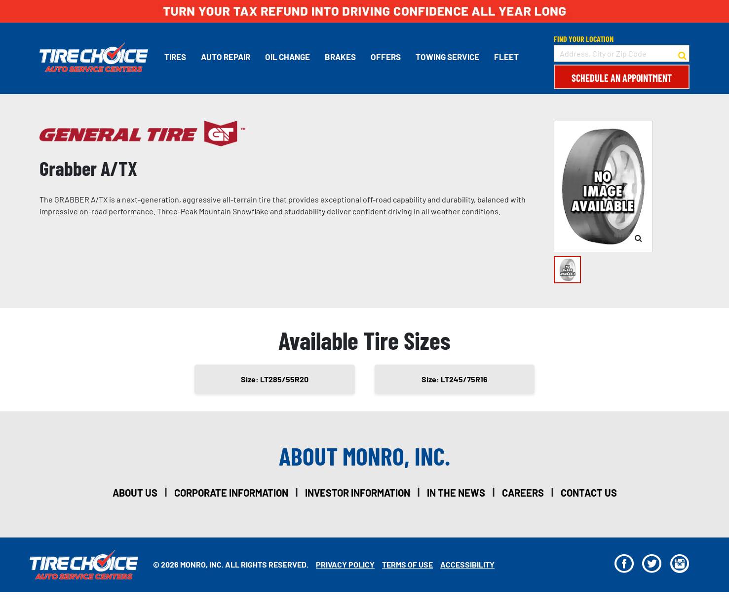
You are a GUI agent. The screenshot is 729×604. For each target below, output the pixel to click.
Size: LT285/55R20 (274, 379)
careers (523, 493)
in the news (456, 493)
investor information (357, 493)
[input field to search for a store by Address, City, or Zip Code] (622, 53)
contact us (589, 493)
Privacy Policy (345, 564)
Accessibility (467, 564)
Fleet (506, 57)
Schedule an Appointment (622, 78)
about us (135, 493)
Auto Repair (225, 57)
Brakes (340, 57)
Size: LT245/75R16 (455, 379)
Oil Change (287, 57)
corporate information (231, 493)
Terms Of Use (407, 564)
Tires (175, 57)
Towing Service (447, 57)
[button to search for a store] (682, 53)
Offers (386, 57)
